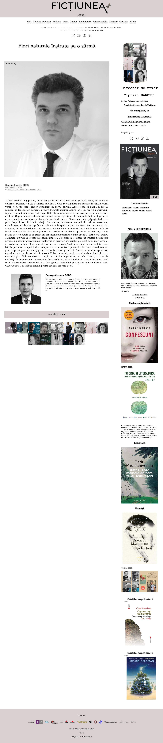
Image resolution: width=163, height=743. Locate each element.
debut (142, 210)
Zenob (73, 21)
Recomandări (100, 21)
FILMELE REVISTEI (139, 295)
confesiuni (126, 207)
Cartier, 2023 (126, 568)
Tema (65, 21)
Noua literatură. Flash (13, 187)
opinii (124, 213)
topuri (135, 210)
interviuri (126, 210)
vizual (135, 207)
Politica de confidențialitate (81, 728)
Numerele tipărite (139, 203)
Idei (29, 21)
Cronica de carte (42, 21)
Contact (123, 21)
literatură (144, 207)
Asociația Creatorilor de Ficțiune (139, 105)
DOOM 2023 (139, 297)
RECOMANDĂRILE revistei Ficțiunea (135, 122)
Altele (132, 21)
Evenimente (85, 21)
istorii (148, 210)
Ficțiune (57, 21)
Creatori (113, 21)
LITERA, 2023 (126, 367)
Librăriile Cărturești (139, 116)
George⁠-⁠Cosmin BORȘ (17, 185)
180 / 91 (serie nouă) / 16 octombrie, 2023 (24, 189)
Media (81, 732)
